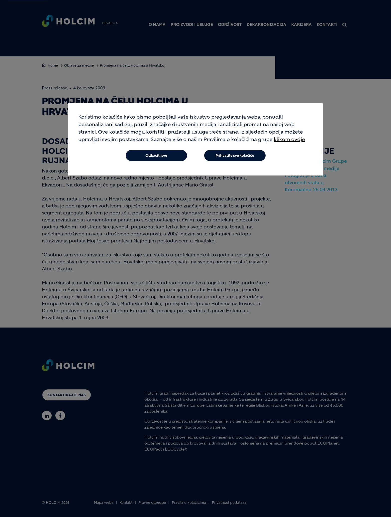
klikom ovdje (289, 139)
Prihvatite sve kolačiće (234, 155)
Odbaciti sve (156, 155)
